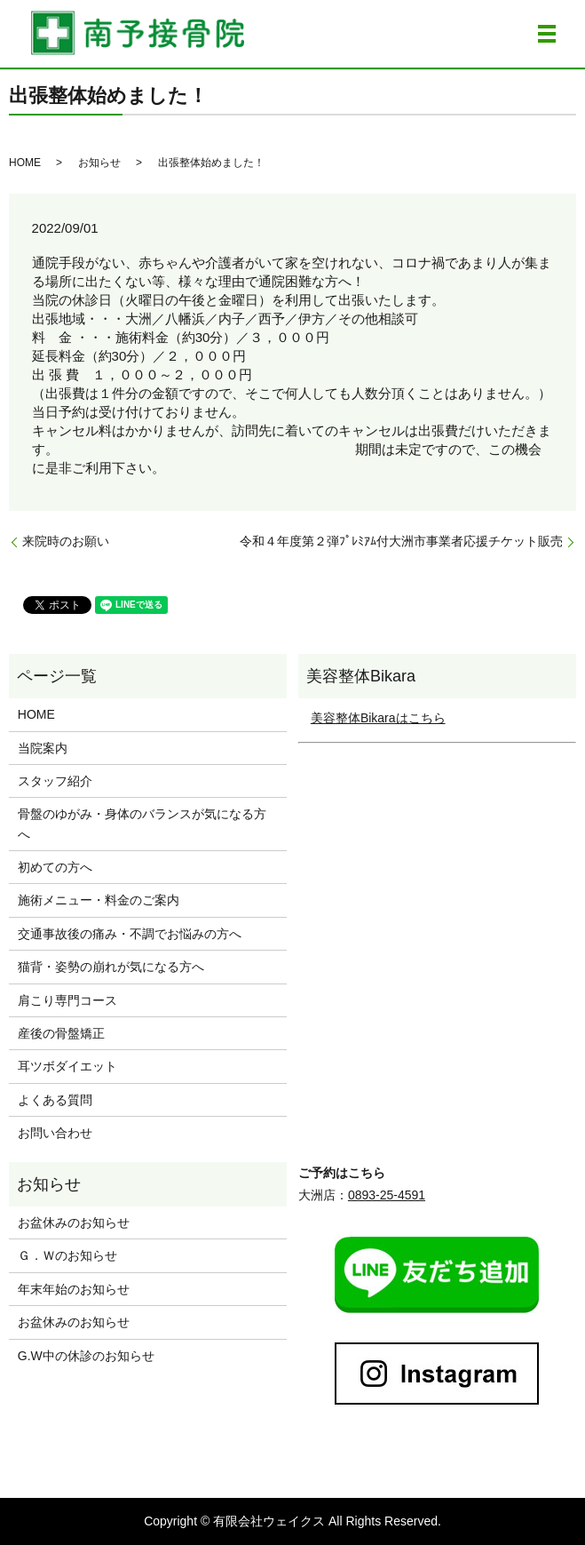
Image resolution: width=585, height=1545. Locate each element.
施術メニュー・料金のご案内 (98, 900)
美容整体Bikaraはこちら (378, 718)
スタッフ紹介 (55, 781)
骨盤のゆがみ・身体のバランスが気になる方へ (142, 823)
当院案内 (42, 748)
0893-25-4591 (386, 1195)
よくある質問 (55, 1100)
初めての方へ (55, 867)
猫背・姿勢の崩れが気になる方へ (111, 967)
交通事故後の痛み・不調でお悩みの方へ (129, 934)
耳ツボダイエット (67, 1066)
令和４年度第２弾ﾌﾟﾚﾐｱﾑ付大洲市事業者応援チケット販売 (401, 541)
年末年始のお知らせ (74, 1289)
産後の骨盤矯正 (61, 1033)
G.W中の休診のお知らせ (86, 1356)
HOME (25, 162)
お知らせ (99, 162)
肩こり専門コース (67, 1000)
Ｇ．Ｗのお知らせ (67, 1255)
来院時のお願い (65, 541)
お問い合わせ (55, 1133)
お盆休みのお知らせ (74, 1222)
